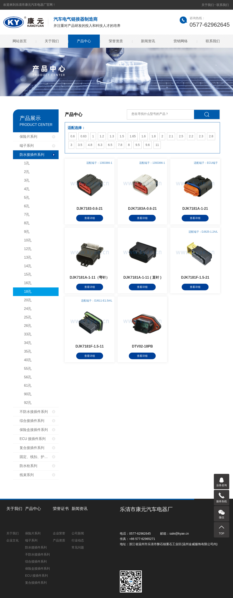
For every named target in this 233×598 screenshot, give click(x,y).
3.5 (80, 145)
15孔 (27, 274)
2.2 (191, 136)
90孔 (27, 394)
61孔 (27, 385)
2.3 (201, 136)
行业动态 (78, 540)
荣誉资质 (116, 41)
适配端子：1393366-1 (99, 162)
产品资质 (59, 540)
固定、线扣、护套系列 (37, 457)
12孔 (27, 249)
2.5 (181, 136)
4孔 (27, 189)
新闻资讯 (148, 41)
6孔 (27, 206)
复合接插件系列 (32, 448)
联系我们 (222, 5)
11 (157, 145)
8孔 (27, 223)
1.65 (133, 136)
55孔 (27, 368)
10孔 (27, 240)
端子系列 (27, 145)
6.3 (100, 145)
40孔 (27, 360)
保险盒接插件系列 (34, 430)
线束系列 (27, 475)
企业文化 (12, 540)
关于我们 (208, 5)
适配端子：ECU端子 (206, 162)
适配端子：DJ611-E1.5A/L (96, 300)
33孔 (27, 334)
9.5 (137, 145)
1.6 (143, 136)
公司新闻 (78, 533)
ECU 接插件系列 (33, 439)
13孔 (27, 257)
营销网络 (181, 41)
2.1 (171, 136)
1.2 (102, 136)
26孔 (27, 326)
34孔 (27, 343)
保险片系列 (28, 136)
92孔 (27, 403)
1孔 (27, 163)
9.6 (147, 145)
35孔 (27, 351)
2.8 (211, 136)
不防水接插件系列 (34, 412)
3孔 (27, 180)
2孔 (27, 172)
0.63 (83, 136)
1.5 (122, 136)
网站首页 (20, 41)
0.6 (72, 136)
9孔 (27, 232)
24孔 (27, 309)
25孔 (27, 317)
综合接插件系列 (32, 421)
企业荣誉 (59, 533)
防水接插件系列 (32, 154)
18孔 (27, 291)
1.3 (112, 136)
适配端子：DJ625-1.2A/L (203, 231)
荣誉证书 (61, 508)
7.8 (120, 145)
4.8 (90, 145)
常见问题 (78, 547)
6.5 (110, 145)
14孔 (27, 266)
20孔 (27, 300)
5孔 (27, 197)
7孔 (27, 214)
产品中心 (84, 41)
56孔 (27, 377)
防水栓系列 (28, 466)
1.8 (154, 136)
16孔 (27, 283)
